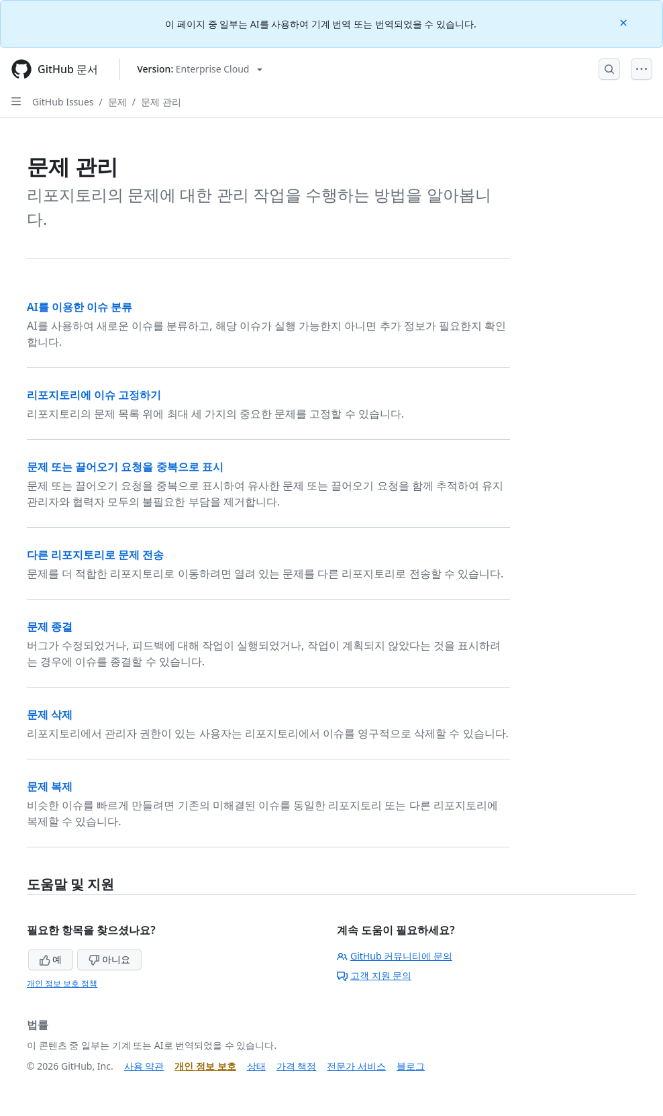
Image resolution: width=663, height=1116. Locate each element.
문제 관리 (161, 101)
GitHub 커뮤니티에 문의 (394, 955)
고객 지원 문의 (374, 975)
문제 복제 (49, 786)
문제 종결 (49, 626)
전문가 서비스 (356, 1066)
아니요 (109, 959)
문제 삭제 (49, 714)
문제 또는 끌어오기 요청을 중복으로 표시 (125, 466)
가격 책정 (296, 1066)
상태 (256, 1066)
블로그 (411, 1066)
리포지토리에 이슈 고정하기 (94, 394)
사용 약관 (144, 1066)
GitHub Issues (63, 101)
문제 (117, 101)
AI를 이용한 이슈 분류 (79, 306)
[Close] (624, 22)
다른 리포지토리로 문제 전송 (95, 554)
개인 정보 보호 (205, 1066)
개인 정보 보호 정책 (62, 983)
